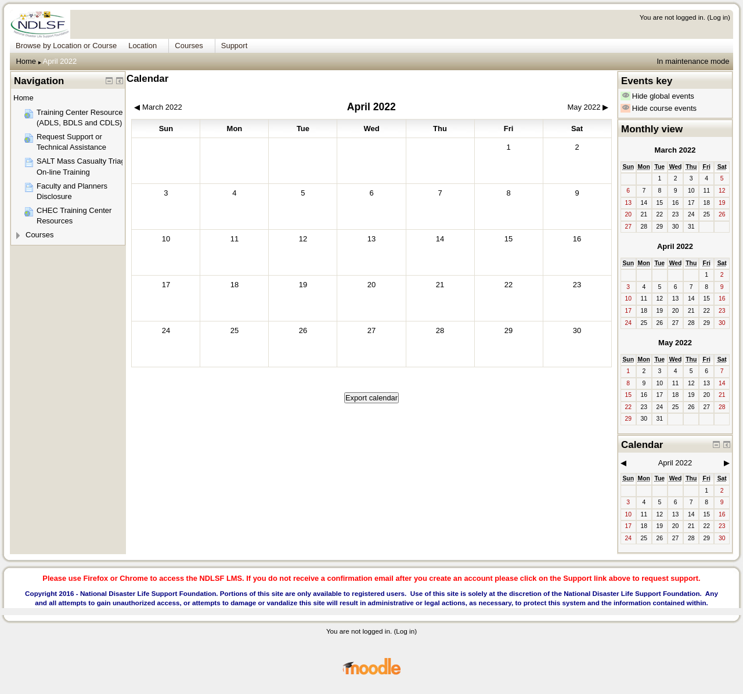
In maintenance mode (693, 61)
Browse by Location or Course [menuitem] (66, 45)
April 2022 (60, 61)
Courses (39, 234)
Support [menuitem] (234, 45)
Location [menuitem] (142, 45)
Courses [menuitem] (189, 45)
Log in (718, 17)
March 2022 (675, 150)
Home (26, 61)
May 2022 (675, 342)
